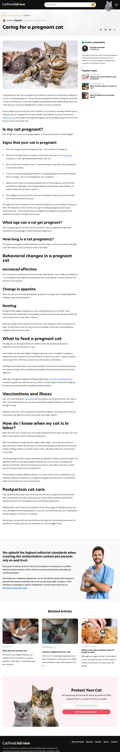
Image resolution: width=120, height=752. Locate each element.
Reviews (89, 742)
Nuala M (18, 20)
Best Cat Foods (78, 742)
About (106, 742)
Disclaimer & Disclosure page (15, 588)
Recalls (98, 742)
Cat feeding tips (95, 74)
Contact (114, 742)
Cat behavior (18, 15)
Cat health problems (97, 83)
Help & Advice (7, 15)
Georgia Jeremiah (97, 48)
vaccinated (29, 398)
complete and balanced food (61, 379)
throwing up (67, 155)
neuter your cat (9, 117)
